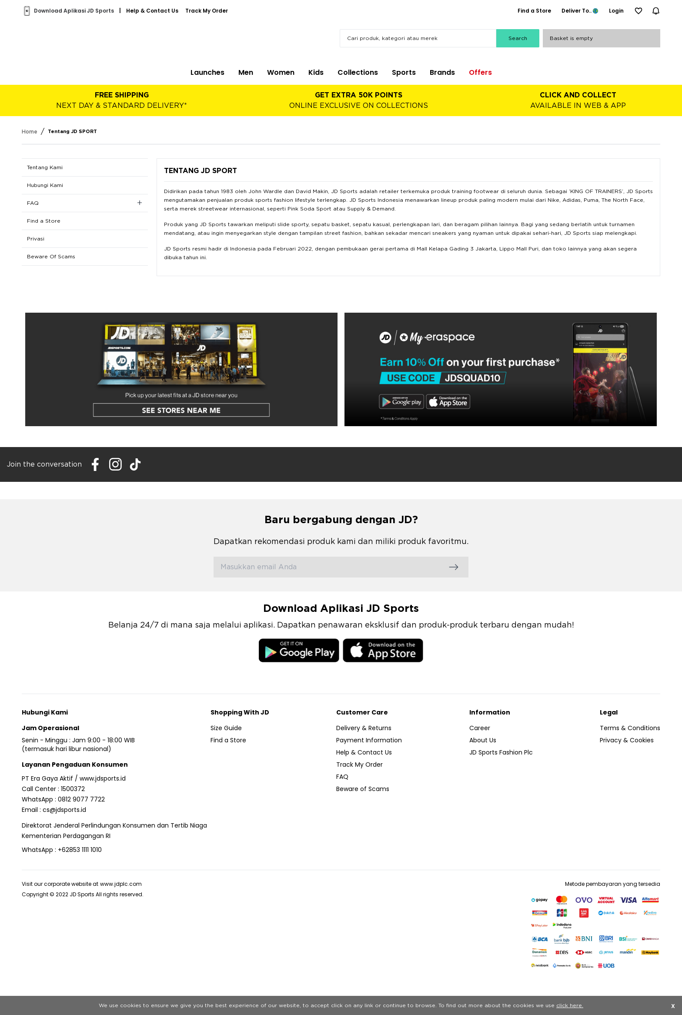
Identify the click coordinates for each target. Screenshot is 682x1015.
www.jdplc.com (121, 884)
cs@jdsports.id (64, 809)
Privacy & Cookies (627, 740)
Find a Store (43, 221)
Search (517, 38)
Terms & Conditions (630, 728)
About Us (482, 740)
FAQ (342, 776)
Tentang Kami (45, 167)
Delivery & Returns (363, 728)
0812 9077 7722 (81, 799)
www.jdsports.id (103, 778)
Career (479, 728)
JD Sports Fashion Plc (501, 752)
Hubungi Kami (45, 185)
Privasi (35, 238)
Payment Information (369, 740)
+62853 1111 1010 (80, 849)
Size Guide (226, 728)
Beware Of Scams (51, 256)
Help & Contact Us (364, 752)
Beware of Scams (362, 789)
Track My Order (359, 764)
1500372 (73, 789)
